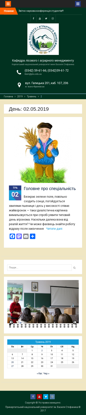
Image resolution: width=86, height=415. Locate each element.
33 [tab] (64, 327)
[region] (43, 301)
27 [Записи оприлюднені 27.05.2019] (12, 366)
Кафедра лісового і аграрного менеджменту (43, 60)
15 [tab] (64, 325)
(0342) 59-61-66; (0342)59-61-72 (47, 70)
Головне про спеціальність (50, 188)
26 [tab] (37, 327)
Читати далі (54, 228)
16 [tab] (68, 325)
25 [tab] (33, 327)
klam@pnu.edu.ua (33, 74)
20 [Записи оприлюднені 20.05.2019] (12, 362)
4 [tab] (22, 325)
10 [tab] (45, 325)
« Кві (39, 373)
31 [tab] (57, 327)
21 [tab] (18, 327)
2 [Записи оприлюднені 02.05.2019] (42, 350)
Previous (11, 322)
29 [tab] (49, 327)
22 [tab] (22, 327)
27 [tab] (41, 327)
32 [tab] (61, 327)
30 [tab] (53, 327)
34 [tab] (68, 327)
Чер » (46, 373)
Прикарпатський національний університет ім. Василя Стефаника (41, 407)
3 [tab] (18, 325)
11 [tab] (49, 325)
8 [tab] (37, 325)
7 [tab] (33, 325)
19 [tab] (10, 327)
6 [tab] (29, 325)
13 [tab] (57, 325)
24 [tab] (29, 327)
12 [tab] (53, 325)
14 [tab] (61, 325)
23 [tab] (26, 327)
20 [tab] (14, 327)
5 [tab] (26, 325)
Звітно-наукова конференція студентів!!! (41, 10)
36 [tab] (76, 327)
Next (74, 322)
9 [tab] (41, 325)
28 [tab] (45, 327)
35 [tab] (72, 327)
